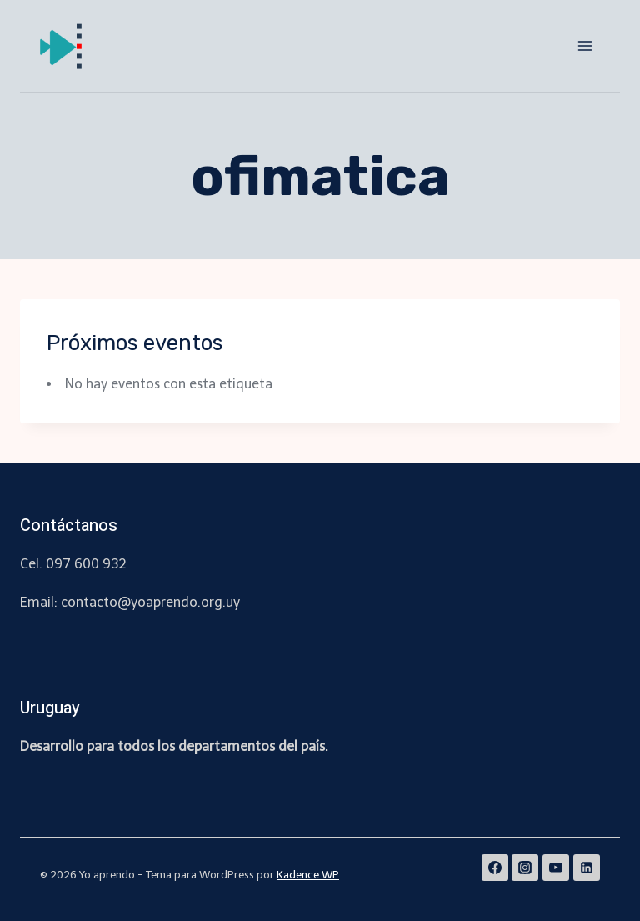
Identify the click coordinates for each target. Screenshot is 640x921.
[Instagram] (525, 867)
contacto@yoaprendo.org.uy (150, 602)
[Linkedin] (586, 867)
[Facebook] (495, 867)
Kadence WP (308, 874)
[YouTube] (555, 867)
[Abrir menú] (584, 45)
